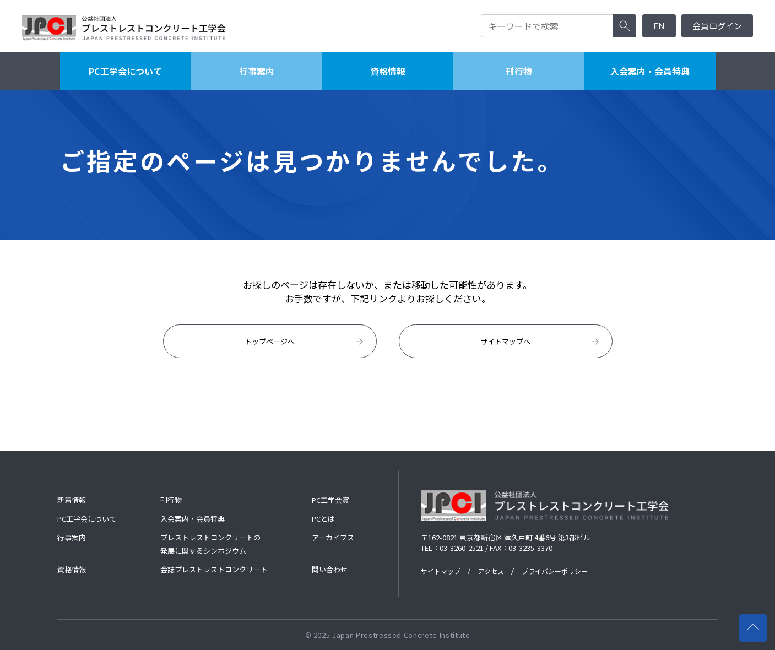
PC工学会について (125, 71)
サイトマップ (440, 571)
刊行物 (519, 71)
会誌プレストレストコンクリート (214, 569)
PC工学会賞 (330, 500)
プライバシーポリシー (555, 571)
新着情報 (71, 500)
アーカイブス (333, 537)
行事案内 (256, 71)
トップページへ (305, 341)
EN (659, 25)
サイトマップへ (540, 341)
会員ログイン (717, 25)
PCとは (323, 518)
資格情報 (387, 71)
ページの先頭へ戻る (756, 623)
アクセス (491, 571)
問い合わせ (330, 569)
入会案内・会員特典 (650, 71)
